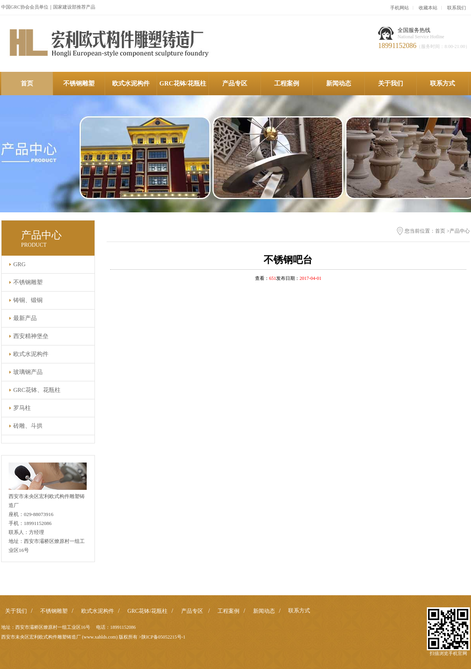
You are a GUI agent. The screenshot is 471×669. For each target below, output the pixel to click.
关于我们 (390, 83)
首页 (27, 83)
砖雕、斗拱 (28, 426)
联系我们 (456, 8)
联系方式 (442, 83)
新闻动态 (338, 83)
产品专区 (234, 83)
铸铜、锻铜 (28, 300)
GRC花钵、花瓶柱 (37, 390)
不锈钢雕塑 (79, 83)
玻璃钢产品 (28, 372)
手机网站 (399, 8)
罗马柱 (22, 408)
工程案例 (286, 83)
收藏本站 (428, 8)
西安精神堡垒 (30, 336)
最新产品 (25, 318)
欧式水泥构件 (131, 83)
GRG (19, 264)
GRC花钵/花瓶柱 (182, 83)
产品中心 (460, 231)
